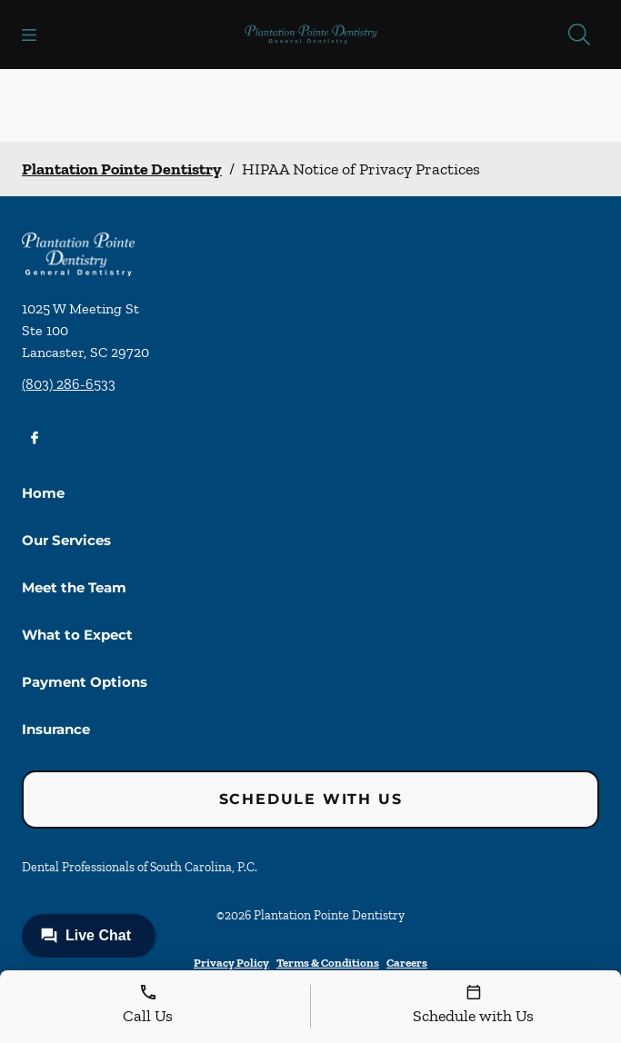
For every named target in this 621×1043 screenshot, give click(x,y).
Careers (406, 962)
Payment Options (84, 681)
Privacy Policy (231, 962)
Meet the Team (74, 587)
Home (43, 493)
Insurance (56, 729)
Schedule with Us (311, 799)
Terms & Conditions (327, 962)
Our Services (66, 540)
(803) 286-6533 (68, 383)
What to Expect (77, 634)
